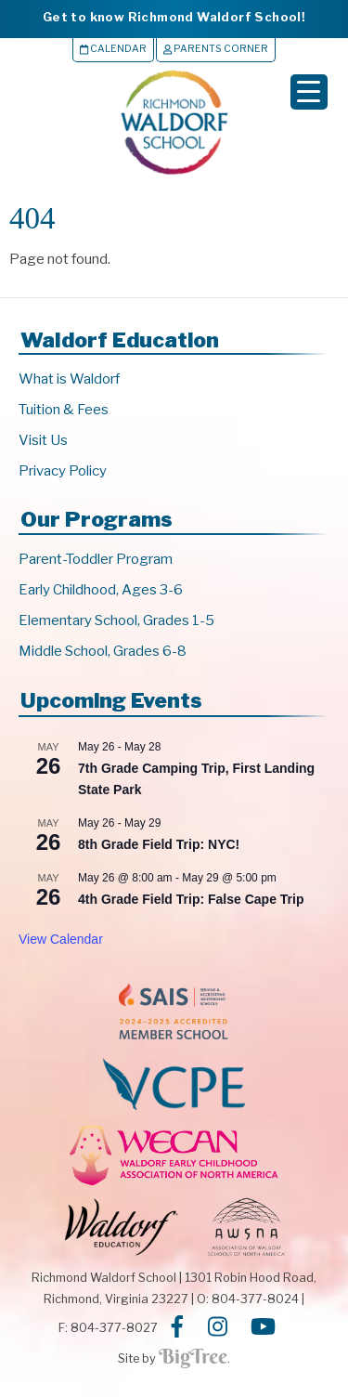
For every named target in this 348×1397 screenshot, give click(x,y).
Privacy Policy (63, 471)
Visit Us (43, 440)
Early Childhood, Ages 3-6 (101, 589)
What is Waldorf (69, 379)
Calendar (113, 49)
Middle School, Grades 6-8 (103, 651)
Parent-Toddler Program (96, 559)
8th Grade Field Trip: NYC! (158, 844)
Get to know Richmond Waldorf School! (174, 16)
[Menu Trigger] (309, 92)
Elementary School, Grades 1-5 (116, 620)
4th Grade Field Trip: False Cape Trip (191, 899)
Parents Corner (215, 49)
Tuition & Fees (64, 409)
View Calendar (61, 939)
